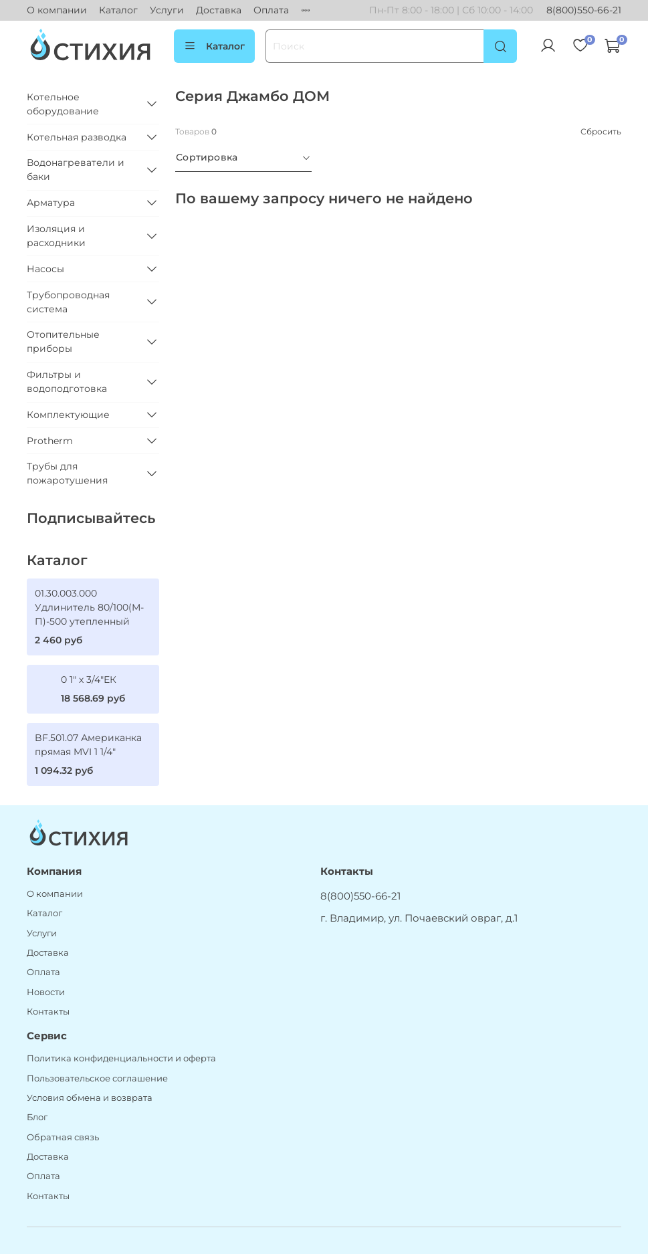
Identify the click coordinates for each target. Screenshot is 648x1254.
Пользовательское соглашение (97, 1078)
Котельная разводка (76, 137)
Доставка (218, 10)
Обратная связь (63, 1137)
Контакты (48, 1012)
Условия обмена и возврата (89, 1098)
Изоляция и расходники (56, 236)
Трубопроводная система (68, 302)
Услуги (167, 10)
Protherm (50, 441)
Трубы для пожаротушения (67, 473)
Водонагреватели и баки (75, 169)
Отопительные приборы (63, 341)
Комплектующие (68, 415)
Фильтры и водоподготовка (67, 382)
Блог (37, 1117)
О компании (57, 10)
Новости (46, 992)
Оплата (271, 10)
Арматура (51, 203)
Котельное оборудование (63, 104)
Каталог (118, 10)
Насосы (45, 269)
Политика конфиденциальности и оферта (121, 1058)
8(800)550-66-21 (583, 10)
